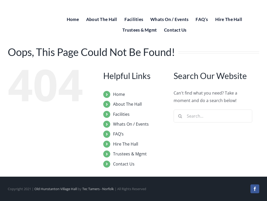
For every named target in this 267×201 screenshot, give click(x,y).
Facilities (121, 114)
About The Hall (127, 104)
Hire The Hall (125, 144)
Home (119, 94)
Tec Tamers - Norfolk (98, 188)
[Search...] (213, 116)
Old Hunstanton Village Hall (55, 188)
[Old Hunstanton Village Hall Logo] (26, 5)
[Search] (180, 116)
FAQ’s (118, 134)
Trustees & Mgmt (130, 154)
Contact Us (124, 164)
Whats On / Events (131, 124)
